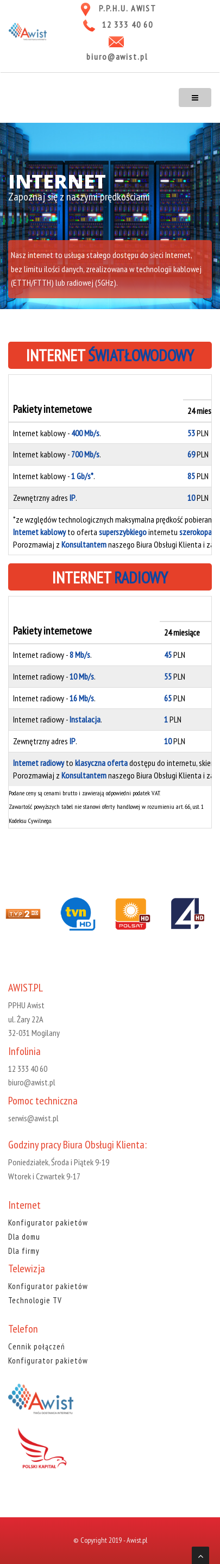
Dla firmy (24, 1251)
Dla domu (24, 1237)
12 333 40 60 (128, 24)
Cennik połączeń (36, 1346)
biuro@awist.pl (117, 56)
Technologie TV (35, 1300)
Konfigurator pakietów (48, 1222)
